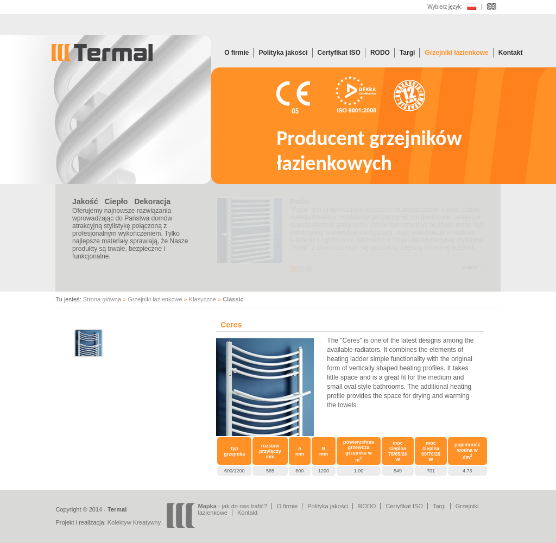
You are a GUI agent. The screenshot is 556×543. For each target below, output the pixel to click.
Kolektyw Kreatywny (134, 522)
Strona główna (102, 299)
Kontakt (510, 52)
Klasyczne (202, 299)
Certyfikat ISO (339, 52)
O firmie (236, 52)
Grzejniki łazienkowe (456, 52)
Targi (407, 52)
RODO (380, 52)
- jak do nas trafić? (232, 506)
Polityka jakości (282, 52)
